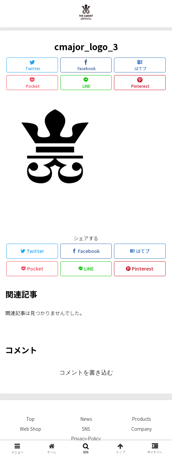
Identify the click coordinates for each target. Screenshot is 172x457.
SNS (86, 428)
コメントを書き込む (86, 372)
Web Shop (30, 428)
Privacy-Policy (86, 438)
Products (141, 418)
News (86, 418)
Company (141, 428)
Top (30, 418)
